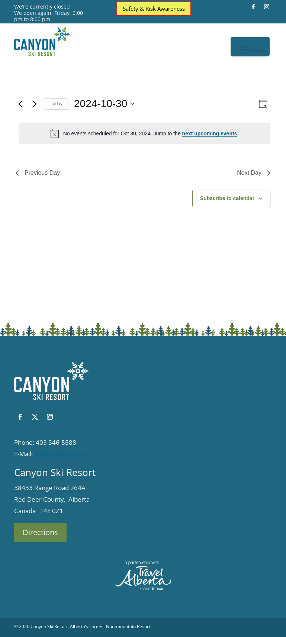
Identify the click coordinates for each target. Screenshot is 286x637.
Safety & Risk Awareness (154, 8)
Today (56, 103)
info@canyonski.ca (60, 454)
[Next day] (34, 103)
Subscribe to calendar (227, 198)
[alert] (144, 133)
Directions (40, 532)
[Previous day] (20, 103)
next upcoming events (209, 133)
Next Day (253, 173)
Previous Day (38, 173)
